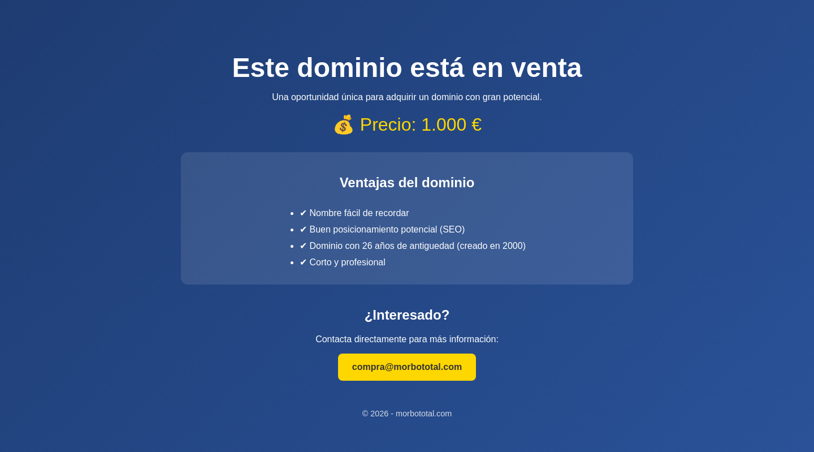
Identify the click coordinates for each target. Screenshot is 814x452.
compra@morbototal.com (407, 367)
